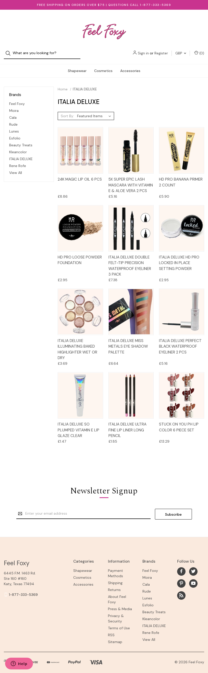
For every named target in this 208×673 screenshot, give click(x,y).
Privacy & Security (116, 613)
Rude (13, 119)
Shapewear (77, 66)
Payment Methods (115, 568)
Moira (14, 106)
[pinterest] (181, 578)
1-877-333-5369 (23, 589)
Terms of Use (119, 623)
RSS (111, 630)
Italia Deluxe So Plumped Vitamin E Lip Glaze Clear (78, 425)
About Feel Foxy (117, 594)
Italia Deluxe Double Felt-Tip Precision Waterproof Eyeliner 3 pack (129, 261)
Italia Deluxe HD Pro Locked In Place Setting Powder (179, 258)
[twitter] (193, 566)
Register (161, 20)
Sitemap (115, 636)
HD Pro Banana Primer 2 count (181, 177)
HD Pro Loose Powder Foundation (80, 255)
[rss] (181, 590)
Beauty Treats (20, 140)
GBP (180, 20)
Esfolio (14, 133)
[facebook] (181, 566)
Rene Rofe (17, 161)
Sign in (143, 20)
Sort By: (67, 111)
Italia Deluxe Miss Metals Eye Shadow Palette (128, 342)
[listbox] (95, 111)
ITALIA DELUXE (21, 154)
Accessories (130, 66)
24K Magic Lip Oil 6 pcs (80, 174)
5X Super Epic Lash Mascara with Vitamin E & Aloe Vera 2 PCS (130, 180)
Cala (13, 113)
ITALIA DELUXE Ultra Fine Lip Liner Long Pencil (127, 425)
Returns (114, 584)
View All (15, 168)
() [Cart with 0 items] (199, 20)
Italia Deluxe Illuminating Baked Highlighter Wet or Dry (77, 345)
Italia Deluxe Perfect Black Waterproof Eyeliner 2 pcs (180, 342)
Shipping (115, 577)
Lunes (14, 126)
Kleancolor (18, 147)
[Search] (9, 20)
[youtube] (193, 578)
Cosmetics (103, 66)
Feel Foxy (17, 99)
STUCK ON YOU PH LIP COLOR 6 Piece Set (179, 422)
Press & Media (120, 603)
